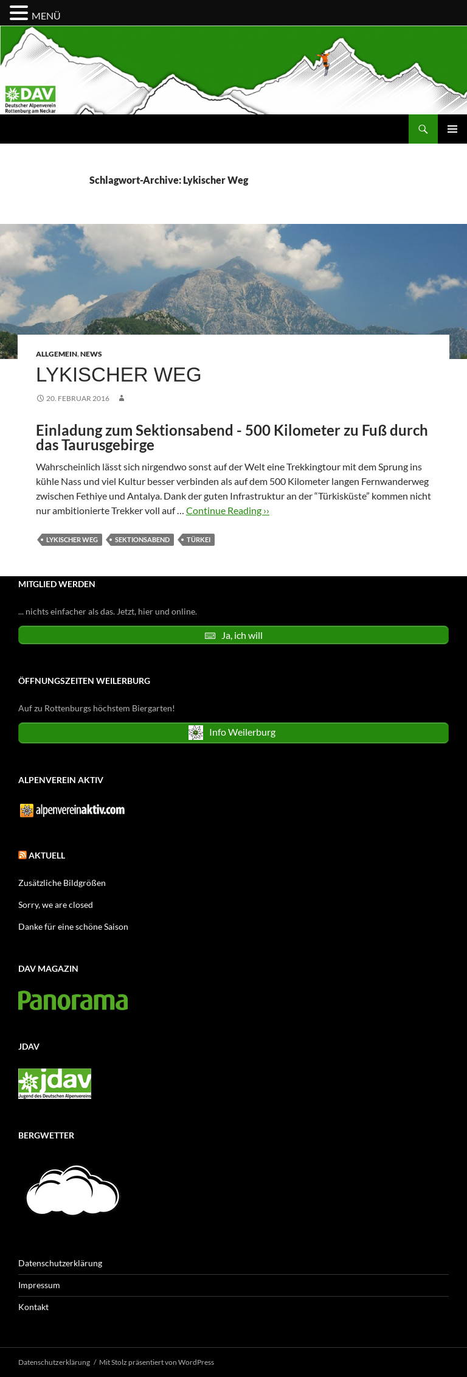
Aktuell (47, 855)
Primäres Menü (452, 129)
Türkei (198, 539)
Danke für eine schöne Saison (73, 926)
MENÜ (46, 15)
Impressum (39, 1285)
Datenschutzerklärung (60, 1263)
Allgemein (56, 353)
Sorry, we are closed (55, 904)
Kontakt (33, 1307)
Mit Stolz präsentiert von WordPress (156, 1362)
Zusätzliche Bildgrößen (62, 882)
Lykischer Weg (119, 374)
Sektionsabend (142, 539)
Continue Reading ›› (227, 510)
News (91, 353)
